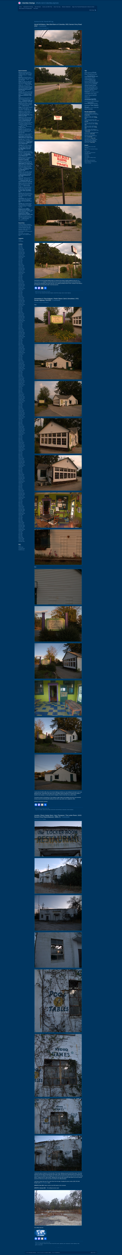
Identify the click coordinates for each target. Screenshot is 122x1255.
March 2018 (21, 376)
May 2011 (20, 486)
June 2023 (21, 292)
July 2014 (20, 435)
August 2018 (21, 370)
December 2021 (22, 316)
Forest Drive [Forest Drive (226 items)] (92, 85)
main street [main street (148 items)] (93, 93)
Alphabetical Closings (28, 6)
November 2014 (22, 430)
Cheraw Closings (88, 162)
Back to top (93, 1252)
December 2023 (22, 284)
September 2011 (22, 481)
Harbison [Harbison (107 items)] (92, 89)
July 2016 (20, 403)
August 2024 (21, 273)
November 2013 (22, 446)
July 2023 (20, 291)
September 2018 (22, 368)
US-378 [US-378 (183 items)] (96, 107)
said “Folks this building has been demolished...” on (26, 159)
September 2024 (22, 272)
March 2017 (21, 392)
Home (20, 6)
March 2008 (21, 537)
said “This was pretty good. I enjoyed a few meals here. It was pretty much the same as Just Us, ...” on (26, 189)
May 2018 (20, 374)
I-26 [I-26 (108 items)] (91, 92)
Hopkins (51, 292)
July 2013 (20, 451)
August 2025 (21, 257)
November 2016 (22, 398)
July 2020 (20, 339)
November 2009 (22, 510)
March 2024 (21, 280)
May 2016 (20, 406)
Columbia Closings (28, 3)
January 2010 (21, 507)
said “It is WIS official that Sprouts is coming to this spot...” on (26, 163)
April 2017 (20, 391)
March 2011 (21, 489)
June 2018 (21, 372)
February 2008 (21, 538)
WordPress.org (21, 549)
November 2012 (22, 462)
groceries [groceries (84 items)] (96, 88)
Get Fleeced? (87, 138)
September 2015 (22, 416)
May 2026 (20, 245)
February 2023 (21, 297)
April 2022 (20, 311)
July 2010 (20, 499)
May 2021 (20, 325)
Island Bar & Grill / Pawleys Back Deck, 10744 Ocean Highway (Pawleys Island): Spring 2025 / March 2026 (91, 141)
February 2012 (21, 474)
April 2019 (20, 359)
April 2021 (20, 327)
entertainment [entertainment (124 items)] (94, 82)
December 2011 (22, 477)
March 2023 (21, 296)
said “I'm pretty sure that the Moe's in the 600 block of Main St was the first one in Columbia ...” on (25, 174)
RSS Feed (91, 10)
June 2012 (21, 469)
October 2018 (21, 367)
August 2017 (21, 386)
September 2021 (22, 320)
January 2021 (21, 331)
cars (41, 292)
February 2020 (21, 345)
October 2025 (21, 254)
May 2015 (20, 422)
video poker (40, 1244)
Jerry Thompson (44, 1182)
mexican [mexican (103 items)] (86, 95)
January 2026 (21, 250)
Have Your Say (57, 6)
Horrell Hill (56, 292)
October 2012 (21, 463)
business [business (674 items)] (91, 76)
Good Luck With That (47, 6)
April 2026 (20, 246)
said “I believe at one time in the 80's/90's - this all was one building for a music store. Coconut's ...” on (25, 179)
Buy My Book (38, 6)
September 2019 (22, 352)
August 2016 (21, 402)
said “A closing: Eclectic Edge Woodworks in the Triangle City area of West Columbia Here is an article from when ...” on (25, 205)
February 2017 (21, 394)
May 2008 (20, 534)
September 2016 (22, 400)
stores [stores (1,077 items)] (91, 103)
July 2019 (20, 355)
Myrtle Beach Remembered (90, 160)
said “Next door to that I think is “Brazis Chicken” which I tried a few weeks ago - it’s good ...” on (26, 79)
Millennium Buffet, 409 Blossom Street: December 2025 (91, 127)
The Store (35, 8)
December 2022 (22, 300)
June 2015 (21, 420)
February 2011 (21, 490)
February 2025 (21, 265)
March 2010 (21, 505)
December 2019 (22, 348)
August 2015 (21, 418)
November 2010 (22, 494)
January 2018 (21, 379)
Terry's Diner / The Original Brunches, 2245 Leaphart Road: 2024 (25, 234)
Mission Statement (66, 6)
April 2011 (20, 487)
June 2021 (21, 324)
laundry (57, 1243)
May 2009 (20, 518)
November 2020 (22, 333)
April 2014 (20, 439)
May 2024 (20, 277)
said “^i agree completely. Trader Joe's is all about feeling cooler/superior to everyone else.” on (26, 135)
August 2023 (21, 289)
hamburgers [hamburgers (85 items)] (87, 89)
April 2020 (20, 343)
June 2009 (21, 517)
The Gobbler (87, 156)
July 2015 (20, 419)
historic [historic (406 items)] (87, 92)
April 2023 (20, 295)
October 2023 (21, 287)
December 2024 (22, 268)
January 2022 (21, 315)
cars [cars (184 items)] (96, 76)
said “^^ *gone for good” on (25, 127)
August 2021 (21, 321)
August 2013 (21, 450)
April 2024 (20, 279)
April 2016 (20, 407)
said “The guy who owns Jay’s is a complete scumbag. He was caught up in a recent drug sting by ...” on (25, 124)
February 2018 (21, 378)
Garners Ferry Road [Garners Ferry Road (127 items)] (89, 86)
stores (63, 292)
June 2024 (21, 276)
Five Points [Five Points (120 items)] (90, 83)
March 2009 (21, 521)
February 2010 (21, 506)
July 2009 (20, 515)
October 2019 (21, 351)
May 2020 (20, 341)
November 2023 (22, 285)
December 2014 (22, 428)
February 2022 (21, 313)
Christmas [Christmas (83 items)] (89, 77)
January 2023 (21, 299)
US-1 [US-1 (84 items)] (90, 107)
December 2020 (22, 332)
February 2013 (21, 458)
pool (64, 1243)
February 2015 (21, 426)
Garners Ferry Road (46, 292)
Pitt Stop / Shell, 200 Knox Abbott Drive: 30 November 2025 (91, 123)
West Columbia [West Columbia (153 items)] (89, 109)
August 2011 (21, 482)
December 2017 (22, 380)
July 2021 (20, 323)
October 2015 (21, 415)
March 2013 (21, 457)
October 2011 (21, 479)
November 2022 (22, 301)
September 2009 (22, 513)
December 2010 (22, 493)
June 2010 (21, 501)
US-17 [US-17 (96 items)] (92, 107)
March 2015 (21, 424)
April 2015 (20, 423)
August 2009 (21, 514)
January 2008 (21, 540)
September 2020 (22, 336)
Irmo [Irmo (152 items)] (93, 92)
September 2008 (22, 529)
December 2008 (22, 525)
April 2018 (20, 375)
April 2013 (20, 455)
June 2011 (21, 485)
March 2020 (21, 344)
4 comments (56, 300)
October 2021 (21, 319)
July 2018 (20, 371)
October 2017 (21, 383)
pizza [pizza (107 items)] (89, 97)
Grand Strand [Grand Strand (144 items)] (90, 88)
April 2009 (20, 519)
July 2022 (20, 307)
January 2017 (21, 395)
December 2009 (22, 509)
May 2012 (20, 470)
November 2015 (22, 414)
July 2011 (20, 483)
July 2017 (20, 387)
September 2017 (22, 384)
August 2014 (21, 434)
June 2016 (21, 404)
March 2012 (21, 473)
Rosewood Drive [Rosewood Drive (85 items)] (88, 101)
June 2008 (21, 533)
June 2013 (21, 453)
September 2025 (22, 256)
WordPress (57, 1252)
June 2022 (21, 308)
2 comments (42, 26)
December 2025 (22, 252)
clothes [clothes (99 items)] (93, 77)
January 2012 (21, 475)
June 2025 (21, 260)
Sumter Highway (68, 292)
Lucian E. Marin (48, 1252)
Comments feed (22, 548)
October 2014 (21, 431)
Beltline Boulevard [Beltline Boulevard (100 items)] (88, 72)
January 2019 (21, 363)
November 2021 (22, 317)
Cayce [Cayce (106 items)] (86, 77)
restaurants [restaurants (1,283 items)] (90, 99)
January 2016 (21, 411)
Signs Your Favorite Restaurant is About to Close (83, 6)
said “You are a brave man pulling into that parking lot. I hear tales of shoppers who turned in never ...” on (25, 99)
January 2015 (21, 427)
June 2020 (21, 340)
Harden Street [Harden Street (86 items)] (91, 90)
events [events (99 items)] (86, 83)
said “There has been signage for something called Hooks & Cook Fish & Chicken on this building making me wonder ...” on (26, 113)
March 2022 (21, 312)
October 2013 (21, 447)
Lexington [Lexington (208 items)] (87, 93)
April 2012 (20, 471)
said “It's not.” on (26, 209)
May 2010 (20, 502)
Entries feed (21, 547)
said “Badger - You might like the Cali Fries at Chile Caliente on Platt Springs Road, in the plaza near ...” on (25, 104)
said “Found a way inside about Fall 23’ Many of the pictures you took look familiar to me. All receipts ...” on (25, 168)
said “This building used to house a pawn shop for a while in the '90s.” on (25, 200)
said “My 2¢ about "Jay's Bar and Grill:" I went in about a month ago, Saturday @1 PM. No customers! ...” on (26, 108)
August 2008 (21, 530)
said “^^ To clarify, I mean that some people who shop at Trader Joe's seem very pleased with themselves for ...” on (26, 141)
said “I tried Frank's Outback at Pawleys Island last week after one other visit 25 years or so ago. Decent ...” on (25, 184)
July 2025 (20, 258)
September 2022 (22, 304)
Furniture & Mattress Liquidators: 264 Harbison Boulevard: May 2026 (25, 225)
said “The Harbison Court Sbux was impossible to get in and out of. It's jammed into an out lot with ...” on (25, 217)
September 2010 (22, 497)
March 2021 (21, 328)
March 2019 (21, 360)
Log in (20, 545)
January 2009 (21, 523)
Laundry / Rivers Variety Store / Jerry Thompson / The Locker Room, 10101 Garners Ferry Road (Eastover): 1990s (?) (58, 816)
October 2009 (21, 511)
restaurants (64, 809)
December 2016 (22, 396)
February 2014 (21, 442)
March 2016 (21, 408)
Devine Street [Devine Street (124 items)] (88, 82)
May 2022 (20, 309)
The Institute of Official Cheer (90, 157)
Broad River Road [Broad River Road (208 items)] (90, 73)
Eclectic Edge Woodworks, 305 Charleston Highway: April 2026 (25, 227)
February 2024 (21, 281)
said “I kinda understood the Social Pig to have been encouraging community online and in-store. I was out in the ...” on (26, 153)
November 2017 (22, 382)
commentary (21, 241)
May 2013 (20, 454)
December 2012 (22, 461)
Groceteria (87, 154)
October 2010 (21, 495)
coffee (41, 809)
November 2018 (22, 366)
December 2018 (22, 364)
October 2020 (21, 335)
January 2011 (21, 491)
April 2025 (20, 262)
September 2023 (22, 288)
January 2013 (21, 459)
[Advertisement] (61, 15)
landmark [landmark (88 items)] (96, 92)
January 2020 (21, 347)
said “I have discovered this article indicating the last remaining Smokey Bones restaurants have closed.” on (25, 119)
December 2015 (22, 412)
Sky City (86, 158)
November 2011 (22, 478)
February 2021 (21, 329)
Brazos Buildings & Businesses (91, 161)
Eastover (41, 1243)
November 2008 (22, 526)
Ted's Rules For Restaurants (25, 8)
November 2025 (22, 253)
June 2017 (21, 388)
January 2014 (21, 443)
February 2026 (21, 249)
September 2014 (22, 432)
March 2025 (21, 264)
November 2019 (22, 349)
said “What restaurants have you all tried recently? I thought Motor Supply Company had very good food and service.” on (25, 195)
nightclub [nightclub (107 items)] (90, 95)
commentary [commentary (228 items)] (88, 79)
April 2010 (20, 503)
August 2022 (21, 305)
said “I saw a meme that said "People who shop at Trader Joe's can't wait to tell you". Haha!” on (25, 147)
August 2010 (21, 498)
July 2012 (20, 467)
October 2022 (21, 303)
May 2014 (20, 438)
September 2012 (22, 465)
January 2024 (21, 283)
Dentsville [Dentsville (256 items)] (92, 81)
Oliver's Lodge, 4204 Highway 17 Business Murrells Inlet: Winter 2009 (91, 130)
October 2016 (21, 399)
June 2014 (21, 436)
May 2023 (20, 293)
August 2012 (21, 466)
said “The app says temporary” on (26, 213)
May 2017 (20, 390)
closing (20, 239)
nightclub (61, 1243)
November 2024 (22, 269)
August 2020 (21, 337)
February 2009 (21, 522)
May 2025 (20, 261)
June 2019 (21, 356)
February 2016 (21, 410)
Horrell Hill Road (58, 809)
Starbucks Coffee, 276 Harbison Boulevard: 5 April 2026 (25, 229)
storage (59, 292)
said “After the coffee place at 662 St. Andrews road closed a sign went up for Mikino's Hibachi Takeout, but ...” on (25, 83)
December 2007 (22, 541)
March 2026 (21, 248)
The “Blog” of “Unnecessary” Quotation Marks (90, 153)
